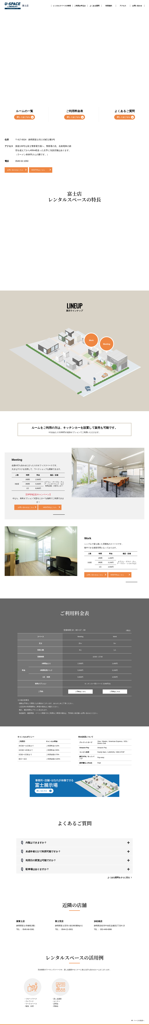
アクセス (123, 6)
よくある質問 (94, 6)
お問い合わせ (137, 6)
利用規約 (108, 6)
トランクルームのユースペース (14, 13)
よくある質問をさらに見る (120, 877)
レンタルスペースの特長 (62, 6)
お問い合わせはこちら (15, 170)
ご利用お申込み (80, 6)
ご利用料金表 (74, 114)
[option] (108, 472)
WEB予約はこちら (38, 170)
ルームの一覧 (24, 114)
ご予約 (80, 691)
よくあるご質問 (124, 114)
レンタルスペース (32, 13)
